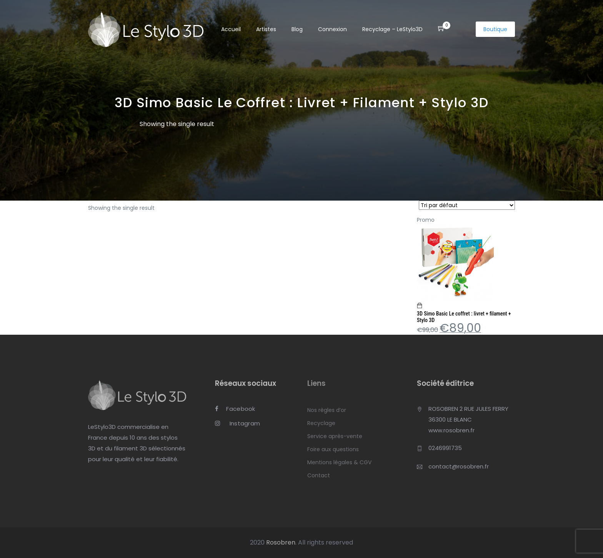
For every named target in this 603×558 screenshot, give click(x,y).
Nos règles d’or (326, 410)
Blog (297, 29)
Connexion (332, 29)
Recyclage (321, 423)
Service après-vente (334, 436)
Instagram (237, 423)
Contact (318, 475)
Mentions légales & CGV (339, 462)
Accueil (231, 29)
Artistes (266, 29)
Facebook (235, 409)
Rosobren (280, 542)
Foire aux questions (333, 449)
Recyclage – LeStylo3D (392, 29)
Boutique (495, 29)
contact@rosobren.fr (458, 466)
